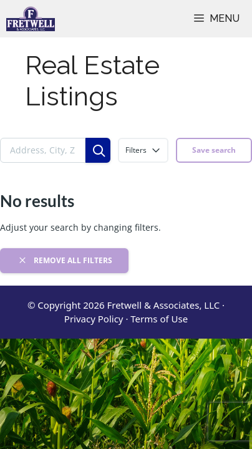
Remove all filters (64, 260)
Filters (143, 150)
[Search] (97, 150)
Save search (214, 150)
